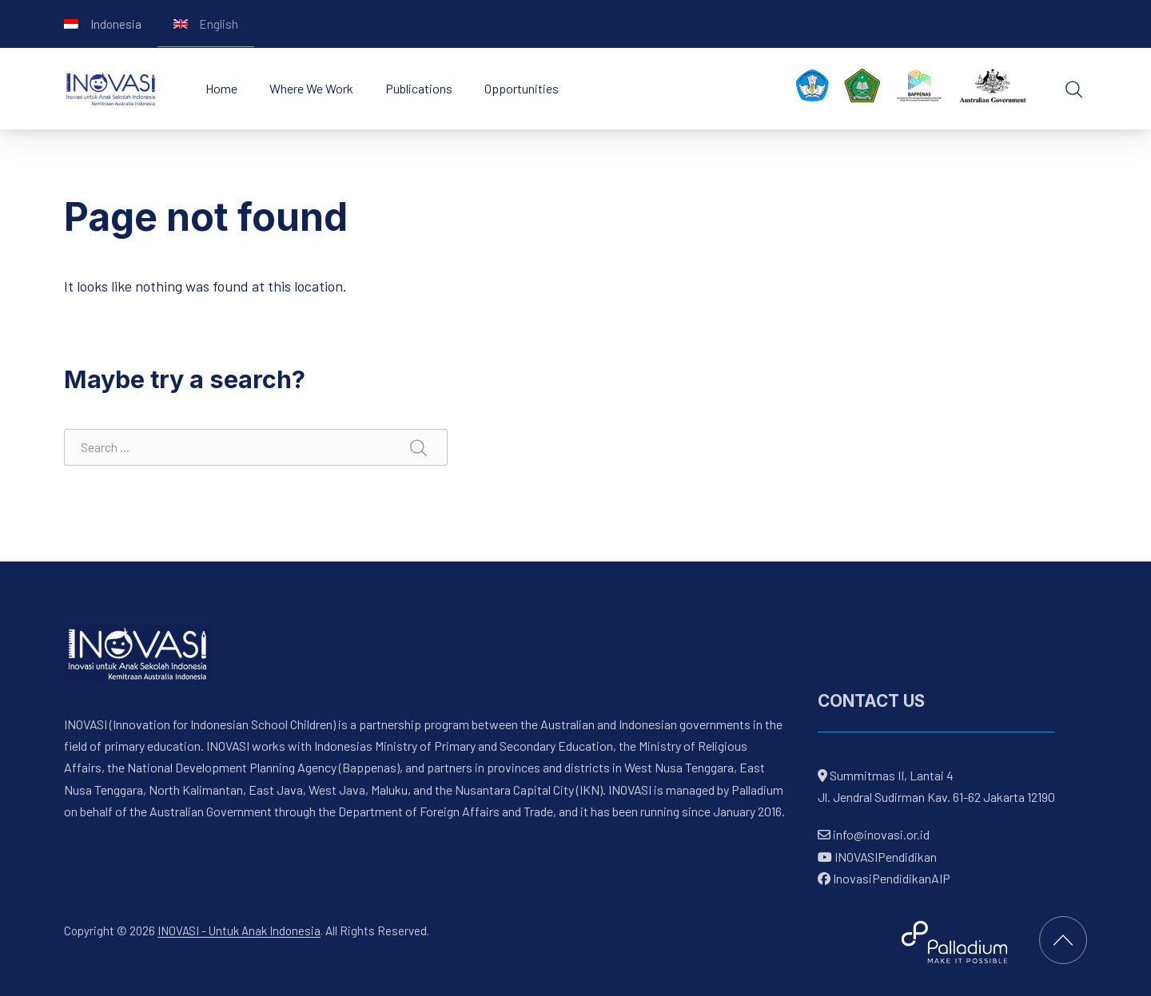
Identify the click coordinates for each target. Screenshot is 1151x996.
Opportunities (521, 88)
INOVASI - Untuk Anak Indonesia (239, 930)
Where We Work (311, 88)
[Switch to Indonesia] (102, 24)
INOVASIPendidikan (877, 855)
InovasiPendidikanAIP (884, 877)
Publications (418, 88)
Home (221, 88)
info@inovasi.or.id (880, 834)
